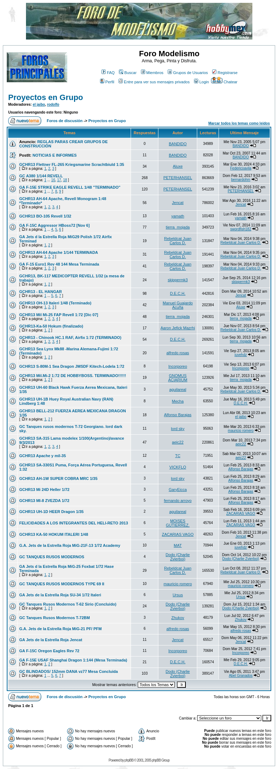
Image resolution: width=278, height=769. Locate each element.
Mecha (178, 401)
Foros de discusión (65, 121)
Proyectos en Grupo (45, 97)
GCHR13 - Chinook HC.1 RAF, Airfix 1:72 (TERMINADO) (70, 337)
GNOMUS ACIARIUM (177, 377)
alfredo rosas (178, 353)
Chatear (224, 82)
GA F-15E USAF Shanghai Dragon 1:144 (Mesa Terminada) (73, 660)
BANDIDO (178, 144)
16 (53, 180)
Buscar (127, 72)
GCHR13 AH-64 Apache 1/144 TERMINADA (58, 252)
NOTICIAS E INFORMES (54, 155)
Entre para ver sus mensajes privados (154, 82)
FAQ (108, 72)
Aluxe (178, 166)
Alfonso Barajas (178, 415)
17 (59, 180)
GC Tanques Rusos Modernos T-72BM (54, 618)
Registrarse (224, 72)
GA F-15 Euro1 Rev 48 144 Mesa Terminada (59, 264)
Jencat (177, 202)
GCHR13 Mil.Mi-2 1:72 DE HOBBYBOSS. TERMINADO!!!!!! (72, 375)
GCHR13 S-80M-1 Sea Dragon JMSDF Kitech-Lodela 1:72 (71, 366)
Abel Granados (241, 676)
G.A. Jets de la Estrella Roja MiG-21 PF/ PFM (60, 629)
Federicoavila (240, 168)
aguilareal (177, 389)
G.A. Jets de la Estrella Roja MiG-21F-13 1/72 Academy (69, 545)
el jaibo (39, 104)
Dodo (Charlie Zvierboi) (178, 557)
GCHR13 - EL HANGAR (40, 291)
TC (177, 456)
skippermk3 (178, 280)
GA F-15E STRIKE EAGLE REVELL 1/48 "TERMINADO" (69, 187)
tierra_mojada (178, 227)
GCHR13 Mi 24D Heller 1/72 (44, 489)
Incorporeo (177, 366)
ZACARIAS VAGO (240, 514)
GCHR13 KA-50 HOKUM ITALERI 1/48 (53, 534)
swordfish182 (240, 229)
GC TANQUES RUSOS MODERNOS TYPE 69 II (61, 584)
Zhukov (177, 618)
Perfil (107, 82)
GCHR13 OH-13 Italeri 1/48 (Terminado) (55, 303)
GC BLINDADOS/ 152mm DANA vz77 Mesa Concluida (68, 671)
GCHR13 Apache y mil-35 (42, 456)
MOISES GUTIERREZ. (178, 523)
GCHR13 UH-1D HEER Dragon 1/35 (51, 511)
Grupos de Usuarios (188, 72)
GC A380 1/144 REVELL (41, 176)
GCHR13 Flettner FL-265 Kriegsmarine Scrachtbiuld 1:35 (71, 164)
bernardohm (240, 180)
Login (201, 82)
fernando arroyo (178, 500)
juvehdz (241, 355)
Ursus (178, 595)
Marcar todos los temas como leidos (239, 123)
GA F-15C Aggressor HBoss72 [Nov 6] (54, 225)
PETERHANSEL (177, 178)
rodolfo (53, 104)
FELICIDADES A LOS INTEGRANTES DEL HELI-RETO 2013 (73, 523)
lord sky (177, 429)
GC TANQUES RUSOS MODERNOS (51, 557)
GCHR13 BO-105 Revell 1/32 (45, 216)
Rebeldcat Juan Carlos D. (177, 240)
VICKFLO (177, 467)
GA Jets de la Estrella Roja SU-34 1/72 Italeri (60, 595)
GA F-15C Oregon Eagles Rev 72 (49, 651)
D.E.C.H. (177, 293)
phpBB (129, 760)
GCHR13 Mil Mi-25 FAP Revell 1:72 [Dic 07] (58, 315)
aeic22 (177, 442)
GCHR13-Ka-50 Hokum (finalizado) (51, 326)
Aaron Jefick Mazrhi (178, 328)
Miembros (152, 72)
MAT (178, 545)
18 (65, 180)
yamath (177, 216)
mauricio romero (240, 431)
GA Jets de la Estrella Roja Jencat (50, 640)
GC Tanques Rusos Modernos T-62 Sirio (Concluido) (67, 604)
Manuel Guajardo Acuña (178, 305)
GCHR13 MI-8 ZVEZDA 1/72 (44, 500)
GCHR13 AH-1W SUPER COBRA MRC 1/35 (58, 478)
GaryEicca (178, 489)
